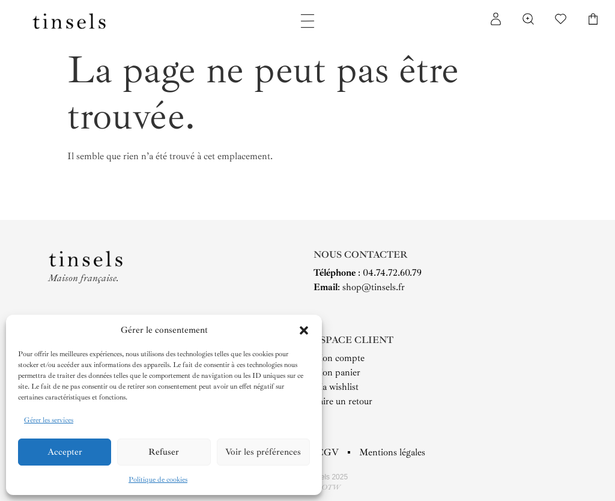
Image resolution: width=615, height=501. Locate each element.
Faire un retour (343, 401)
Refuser (163, 452)
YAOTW (326, 487)
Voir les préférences (263, 452)
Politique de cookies (158, 479)
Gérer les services (48, 420)
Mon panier (337, 372)
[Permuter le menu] (307, 21)
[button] (304, 330)
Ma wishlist (336, 387)
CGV (328, 452)
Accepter (64, 452)
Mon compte (339, 358)
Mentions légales (392, 452)
